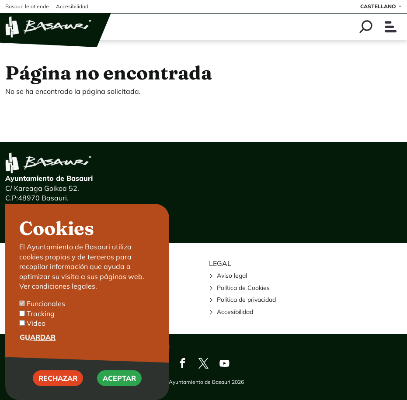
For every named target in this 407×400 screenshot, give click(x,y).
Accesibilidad (235, 312)
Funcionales (46, 311)
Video (36, 331)
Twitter (204, 363)
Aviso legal (232, 275)
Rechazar (57, 386)
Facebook (183, 363)
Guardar (38, 345)
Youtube (225, 363)
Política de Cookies (243, 288)
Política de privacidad (246, 299)
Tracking (41, 321)
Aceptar (119, 386)
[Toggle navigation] (390, 26)
